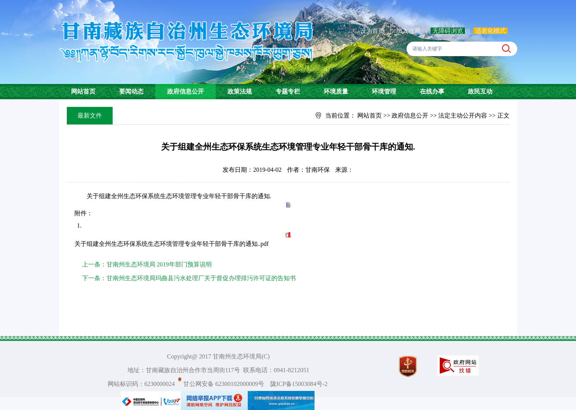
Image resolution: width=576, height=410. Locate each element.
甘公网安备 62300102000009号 (223, 384)
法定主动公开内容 (462, 115)
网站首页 (83, 91)
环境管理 (384, 91)
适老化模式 (490, 30)
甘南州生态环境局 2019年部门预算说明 (159, 264)
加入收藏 (409, 30)
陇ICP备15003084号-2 (299, 384)
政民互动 (480, 91)
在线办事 (432, 91)
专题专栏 (288, 91)
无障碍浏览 (447, 30)
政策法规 (239, 91)
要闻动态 (131, 91)
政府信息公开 (185, 91)
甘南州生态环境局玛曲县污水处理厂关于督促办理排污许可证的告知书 (201, 278)
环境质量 (336, 91)
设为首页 (372, 30)
